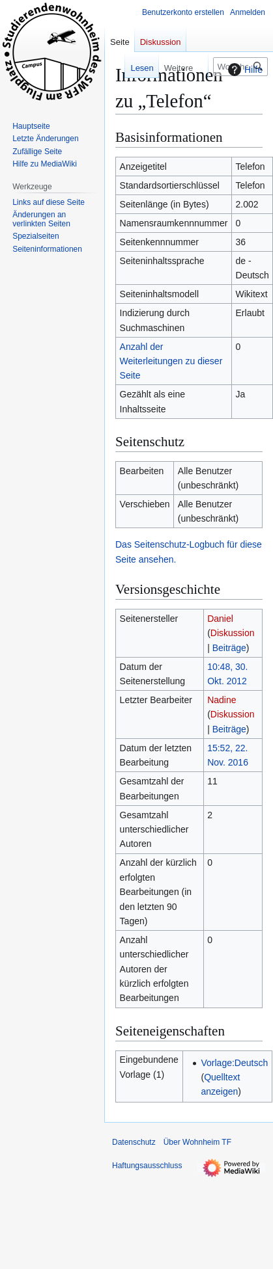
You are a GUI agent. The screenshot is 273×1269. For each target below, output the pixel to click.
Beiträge (229, 648)
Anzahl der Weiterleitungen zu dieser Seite (171, 361)
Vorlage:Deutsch (234, 1063)
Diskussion (232, 633)
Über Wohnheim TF (197, 1142)
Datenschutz (134, 1142)
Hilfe (244, 69)
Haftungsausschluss (147, 1165)
